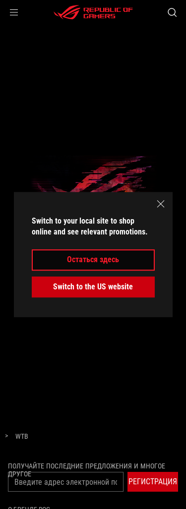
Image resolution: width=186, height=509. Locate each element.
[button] (14, 12)
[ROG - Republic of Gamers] (93, 12)
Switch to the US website (93, 286)
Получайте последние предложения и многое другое (86, 470)
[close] (161, 204)
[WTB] (21, 436)
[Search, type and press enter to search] (172, 12)
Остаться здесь (93, 260)
